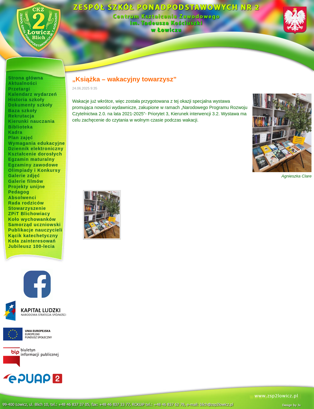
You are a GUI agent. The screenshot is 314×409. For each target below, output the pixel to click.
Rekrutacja (21, 115)
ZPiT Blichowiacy (29, 213)
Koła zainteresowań (32, 240)
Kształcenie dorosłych (35, 153)
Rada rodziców (26, 202)
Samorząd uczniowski (34, 224)
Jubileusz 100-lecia (31, 246)
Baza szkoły (22, 110)
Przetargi (19, 88)
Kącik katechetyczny (33, 235)
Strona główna (25, 77)
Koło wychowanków (32, 219)
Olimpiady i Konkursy (34, 170)
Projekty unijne (26, 186)
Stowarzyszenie (27, 208)
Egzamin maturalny (31, 159)
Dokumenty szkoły (30, 104)
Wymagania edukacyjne (36, 143)
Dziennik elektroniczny (35, 148)
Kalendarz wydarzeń (32, 94)
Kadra (15, 132)
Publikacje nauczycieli (35, 229)
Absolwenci (22, 197)
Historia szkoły (26, 99)
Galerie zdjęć (24, 175)
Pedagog (18, 191)
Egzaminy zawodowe (33, 164)
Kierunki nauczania (31, 121)
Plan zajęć (20, 137)
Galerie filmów (25, 181)
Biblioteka (20, 126)
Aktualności (22, 83)
